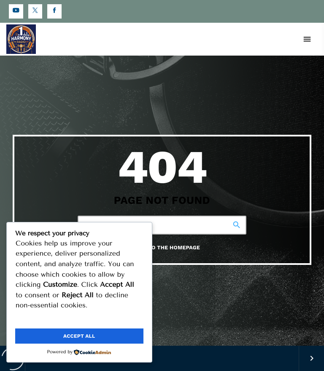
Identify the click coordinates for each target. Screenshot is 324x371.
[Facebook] (54, 11)
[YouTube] (16, 11)
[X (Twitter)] (35, 11)
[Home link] (21, 39)
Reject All (112, 319)
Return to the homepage (162, 248)
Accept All (79, 336)
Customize (46, 319)
